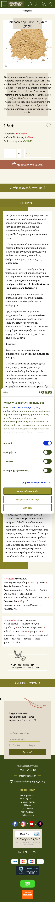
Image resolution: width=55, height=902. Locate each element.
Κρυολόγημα (26, 593)
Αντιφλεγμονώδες (13, 589)
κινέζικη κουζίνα (30, 623)
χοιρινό (7, 642)
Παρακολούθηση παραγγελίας (27, 781)
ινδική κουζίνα (11, 623)
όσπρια (21, 634)
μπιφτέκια (35, 631)
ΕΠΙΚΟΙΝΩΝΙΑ (27, 789)
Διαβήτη (44, 589)
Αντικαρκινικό (37, 582)
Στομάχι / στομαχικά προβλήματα (21, 604)
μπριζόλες (9, 634)
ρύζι (6, 638)
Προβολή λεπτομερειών (33, 482)
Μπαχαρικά (27, 10)
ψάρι (17, 642)
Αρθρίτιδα (31, 589)
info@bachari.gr (27, 775)
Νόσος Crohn (11, 597)
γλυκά (20, 619)
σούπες (27, 638)
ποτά (31, 634)
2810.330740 (27, 769)
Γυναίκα (17, 745)
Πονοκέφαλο (10, 601)
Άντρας (32, 745)
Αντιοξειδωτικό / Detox (16, 586)
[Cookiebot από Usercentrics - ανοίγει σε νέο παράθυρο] (39, 392)
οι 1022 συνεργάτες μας (26, 407)
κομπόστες (9, 627)
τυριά (37, 638)
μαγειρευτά (21, 631)
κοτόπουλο (23, 627)
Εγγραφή (27, 752)
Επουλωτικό (10, 593)
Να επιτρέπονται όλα (27, 491)
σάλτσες (16, 638)
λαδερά (7, 631)
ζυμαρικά (31, 619)
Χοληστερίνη (10, 608)
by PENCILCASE (27, 852)
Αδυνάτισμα (21, 578)
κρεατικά (37, 627)
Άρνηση (27, 508)
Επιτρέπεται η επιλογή (27, 499)
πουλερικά (42, 634)
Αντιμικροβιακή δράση (15, 582)
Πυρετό (24, 601)
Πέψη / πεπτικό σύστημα (34, 597)
